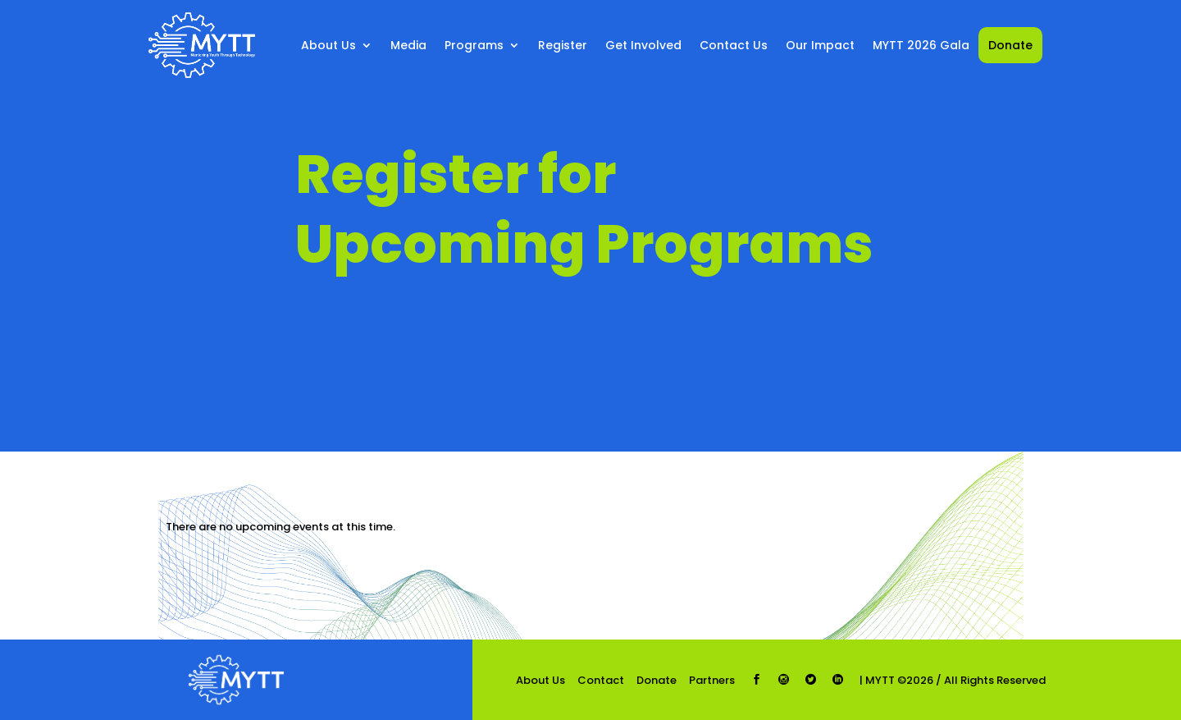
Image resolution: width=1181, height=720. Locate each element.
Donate (1010, 45)
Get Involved (643, 45)
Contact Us (734, 45)
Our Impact (820, 45)
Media (408, 45)
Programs (474, 45)
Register (562, 45)
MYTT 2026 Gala (921, 45)
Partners (712, 680)
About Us (328, 45)
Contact (600, 680)
